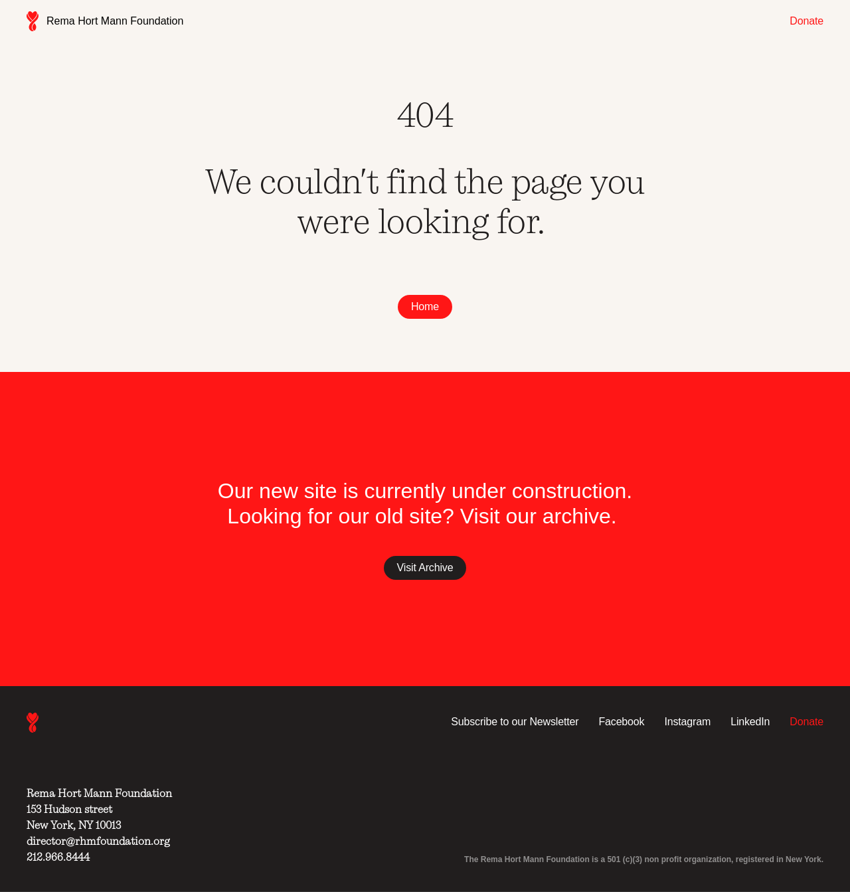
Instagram (687, 721)
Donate (806, 21)
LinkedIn (750, 721)
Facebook (621, 721)
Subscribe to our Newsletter (514, 721)
